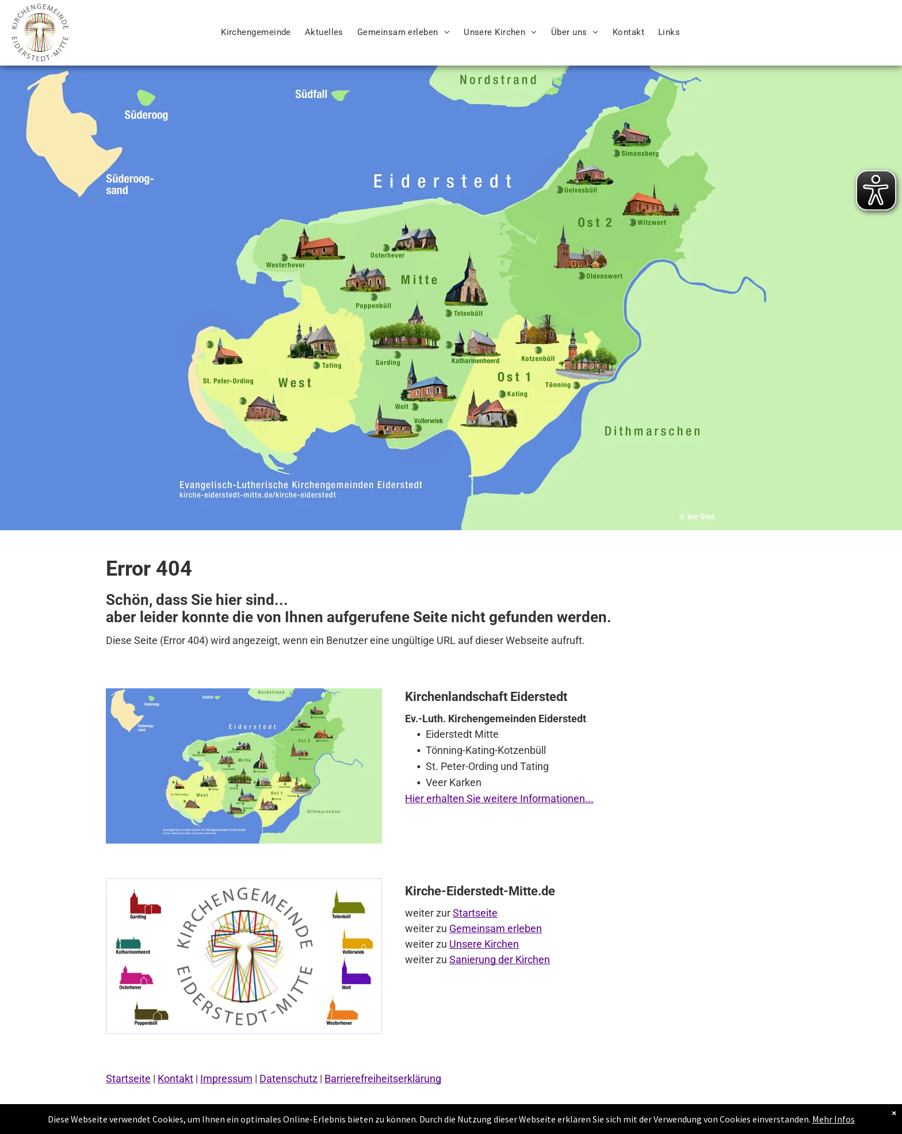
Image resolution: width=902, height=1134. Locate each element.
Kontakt (175, 1078)
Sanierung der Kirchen (499, 959)
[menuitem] (256, 32)
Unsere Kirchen (484, 944)
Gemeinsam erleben (495, 928)
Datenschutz (288, 1078)
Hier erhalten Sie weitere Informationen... (499, 798)
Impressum (226, 1078)
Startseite (475, 913)
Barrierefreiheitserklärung (382, 1078)
